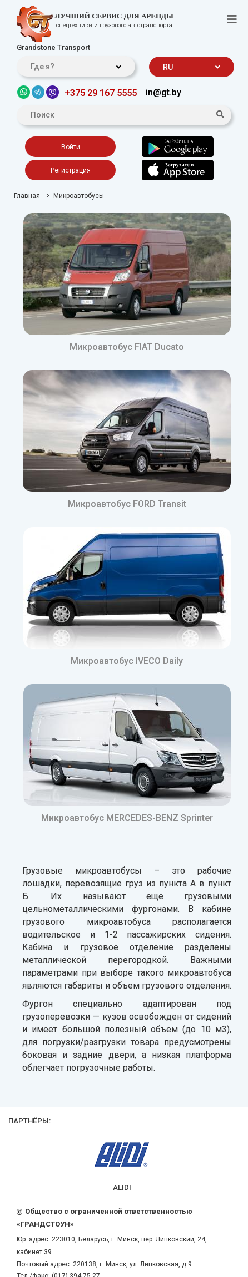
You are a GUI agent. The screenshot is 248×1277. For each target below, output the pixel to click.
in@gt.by (163, 92)
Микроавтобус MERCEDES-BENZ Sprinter (127, 818)
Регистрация (71, 170)
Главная (27, 196)
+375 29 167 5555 (101, 93)
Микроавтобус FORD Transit (127, 504)
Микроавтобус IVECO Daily (127, 661)
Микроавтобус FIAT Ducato (127, 347)
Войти (70, 147)
